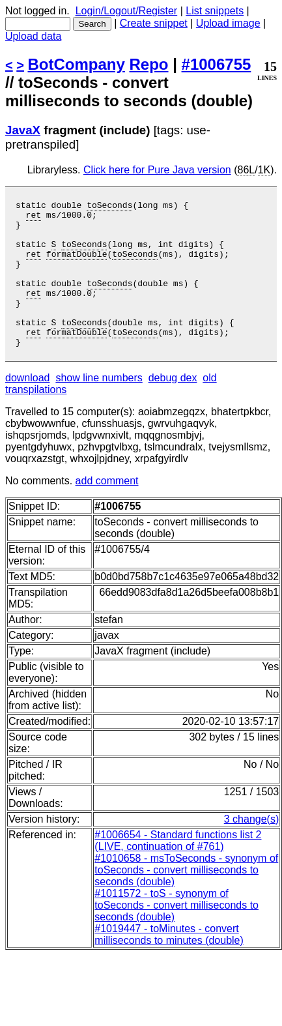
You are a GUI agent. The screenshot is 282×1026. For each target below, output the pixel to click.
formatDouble (76, 265)
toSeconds (109, 207)
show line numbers (98, 407)
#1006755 (216, 64)
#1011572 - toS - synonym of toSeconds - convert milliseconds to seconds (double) (176, 934)
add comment (107, 510)
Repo (149, 64)
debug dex (172, 407)
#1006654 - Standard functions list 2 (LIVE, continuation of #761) (177, 869)
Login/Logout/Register (127, 10)
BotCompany (76, 64)
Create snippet (154, 23)
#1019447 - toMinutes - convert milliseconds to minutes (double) (169, 963)
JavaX (22, 130)
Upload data (33, 36)
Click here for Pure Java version (157, 169)
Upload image (228, 23)
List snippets (215, 10)
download (27, 407)
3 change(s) (251, 848)
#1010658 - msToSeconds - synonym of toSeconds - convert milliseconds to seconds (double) (186, 899)
